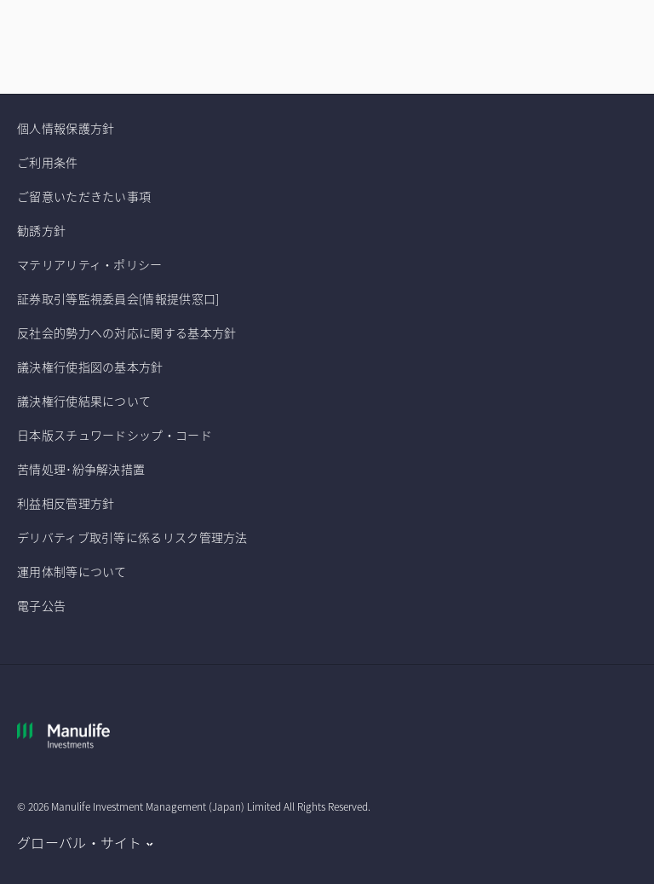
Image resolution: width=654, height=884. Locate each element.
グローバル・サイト (79, 842)
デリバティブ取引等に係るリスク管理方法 (132, 537)
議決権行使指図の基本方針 (91, 366)
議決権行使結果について (84, 400)
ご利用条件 (47, 161)
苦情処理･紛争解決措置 (81, 468)
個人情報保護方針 (65, 127)
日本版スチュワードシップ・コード (114, 434)
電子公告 (41, 605)
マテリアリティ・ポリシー (90, 264)
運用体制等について (72, 571)
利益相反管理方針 (65, 502)
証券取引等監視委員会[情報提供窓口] (118, 298)
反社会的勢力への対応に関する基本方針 (126, 332)
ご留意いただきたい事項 (85, 196)
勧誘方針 (41, 230)
